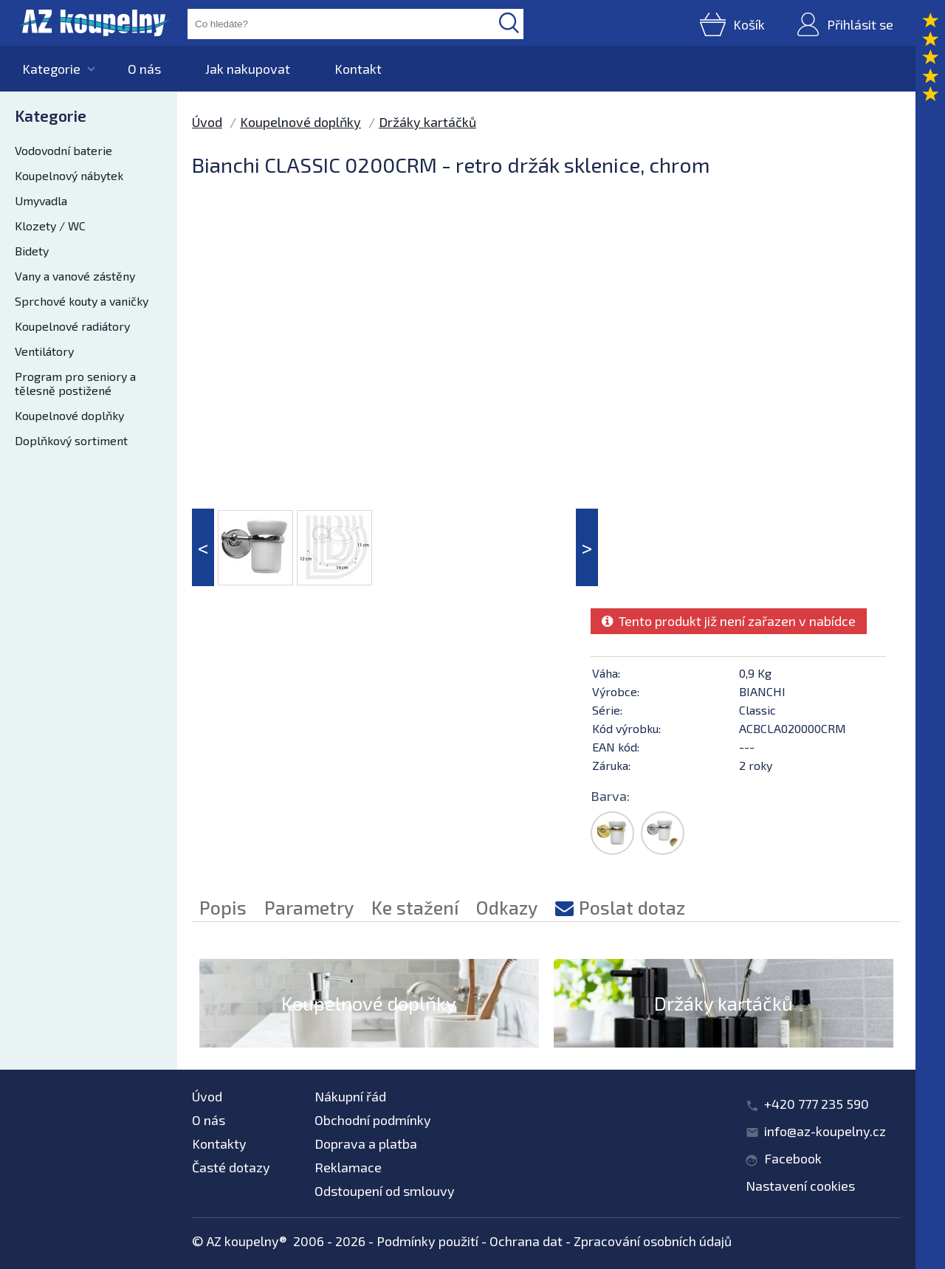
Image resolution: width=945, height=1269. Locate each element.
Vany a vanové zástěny (75, 276)
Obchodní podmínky (373, 1120)
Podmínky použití (427, 1241)
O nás (144, 69)
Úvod (207, 122)
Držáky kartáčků (427, 122)
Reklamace (348, 1167)
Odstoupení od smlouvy (385, 1191)
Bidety (32, 251)
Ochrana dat (526, 1241)
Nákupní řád (350, 1096)
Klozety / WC (50, 226)
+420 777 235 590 (816, 1104)
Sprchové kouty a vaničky (81, 301)
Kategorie (51, 69)
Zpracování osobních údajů (653, 1241)
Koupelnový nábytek (69, 175)
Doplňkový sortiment (71, 440)
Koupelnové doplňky (69, 415)
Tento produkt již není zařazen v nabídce (729, 621)
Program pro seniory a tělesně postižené (75, 383)
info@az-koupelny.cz (825, 1131)
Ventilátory (44, 351)
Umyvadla (41, 200)
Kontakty (219, 1143)
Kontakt (358, 69)
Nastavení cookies (800, 1185)
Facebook (793, 1158)
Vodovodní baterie (63, 150)
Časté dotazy (231, 1167)
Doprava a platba (366, 1143)
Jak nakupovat (247, 69)
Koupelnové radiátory (72, 326)
